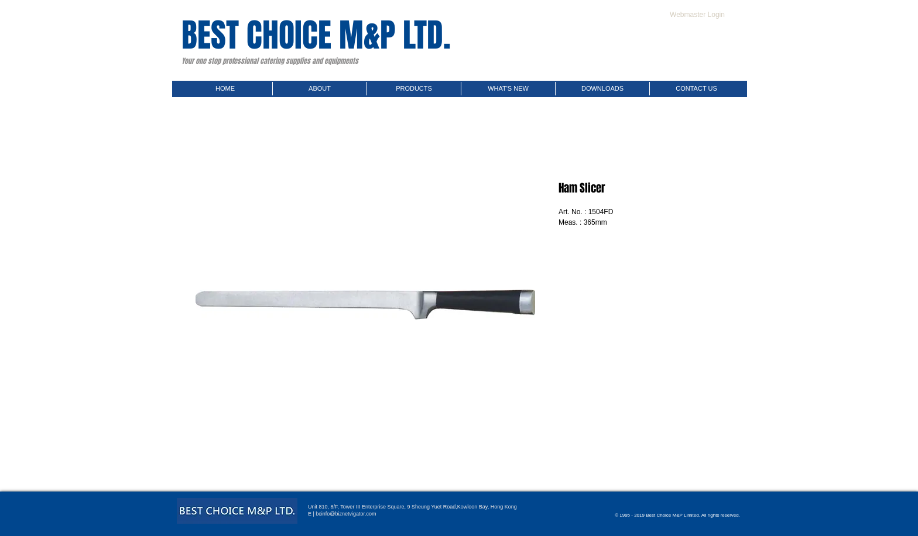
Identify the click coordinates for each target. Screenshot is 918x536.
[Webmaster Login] (697, 15)
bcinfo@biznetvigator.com (346, 514)
